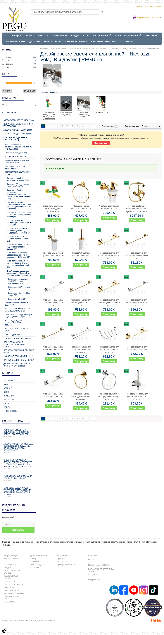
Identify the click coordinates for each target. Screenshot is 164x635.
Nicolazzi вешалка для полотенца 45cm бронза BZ (137, 256)
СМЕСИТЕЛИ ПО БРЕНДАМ (86, 48)
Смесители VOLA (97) (17, 299)
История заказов (64, 562)
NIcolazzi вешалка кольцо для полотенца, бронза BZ (81, 396)
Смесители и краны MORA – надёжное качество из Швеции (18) (19, 247)
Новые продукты (37, 565)
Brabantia (8, 396)
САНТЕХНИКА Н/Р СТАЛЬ (103, 41)
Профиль (61, 558)
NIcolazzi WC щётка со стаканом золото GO (81, 254)
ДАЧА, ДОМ (34, 41)
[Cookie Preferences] (4, 630)
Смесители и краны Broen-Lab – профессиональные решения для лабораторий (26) (18, 264)
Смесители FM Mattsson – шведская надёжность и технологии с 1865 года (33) (18, 255)
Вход (146, 6)
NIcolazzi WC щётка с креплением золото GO (53, 254)
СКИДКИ (75, 35)
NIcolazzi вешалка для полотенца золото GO (137, 348)
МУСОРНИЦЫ (126, 41)
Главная (43, 48)
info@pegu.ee (151, 542)
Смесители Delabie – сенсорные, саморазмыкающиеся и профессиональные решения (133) (19, 194)
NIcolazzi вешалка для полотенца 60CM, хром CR (136, 302)
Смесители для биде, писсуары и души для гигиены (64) (18, 316)
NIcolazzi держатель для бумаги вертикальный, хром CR (137, 396)
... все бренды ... (11, 411)
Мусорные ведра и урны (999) (18, 356)
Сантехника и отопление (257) (18, 360)
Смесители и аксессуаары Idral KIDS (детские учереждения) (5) (19, 281)
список (116, 126)
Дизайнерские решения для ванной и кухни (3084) (17, 365)
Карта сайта (35, 568)
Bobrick (7, 388)
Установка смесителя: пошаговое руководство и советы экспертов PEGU (19, 433)
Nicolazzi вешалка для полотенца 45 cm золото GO (109, 256)
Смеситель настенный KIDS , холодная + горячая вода (53, 209)
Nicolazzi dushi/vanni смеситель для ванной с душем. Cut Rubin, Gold (137, 209)
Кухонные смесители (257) (17, 338)
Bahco (6, 384)
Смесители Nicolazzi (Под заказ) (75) (19, 294)
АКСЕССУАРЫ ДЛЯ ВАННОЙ (97, 35)
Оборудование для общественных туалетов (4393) (16, 344)
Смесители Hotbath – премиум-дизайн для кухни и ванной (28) (19, 223)
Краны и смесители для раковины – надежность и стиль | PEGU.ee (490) (18, 147)
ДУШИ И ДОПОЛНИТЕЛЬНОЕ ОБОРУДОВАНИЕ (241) (18, 310)
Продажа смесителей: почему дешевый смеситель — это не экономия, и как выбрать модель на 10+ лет (19, 464)
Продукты (17, 35)
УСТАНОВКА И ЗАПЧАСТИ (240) (16, 330)
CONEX (6, 407)
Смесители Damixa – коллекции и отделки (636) (18, 179)
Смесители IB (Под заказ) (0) (19, 288)
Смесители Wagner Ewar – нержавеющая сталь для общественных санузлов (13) (19, 231)
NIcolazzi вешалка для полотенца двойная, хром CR (81, 349)
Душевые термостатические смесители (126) (17, 161)
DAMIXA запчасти (52, 41)
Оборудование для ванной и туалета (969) (18, 125)
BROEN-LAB (8, 400)
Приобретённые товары (67, 565)
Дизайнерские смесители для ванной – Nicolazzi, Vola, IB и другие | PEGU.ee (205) (19, 273)
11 (93, 126)
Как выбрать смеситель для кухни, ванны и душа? (19, 478)
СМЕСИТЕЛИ (151, 35)
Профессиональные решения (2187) (18, 351)
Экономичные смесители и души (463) (16, 304)
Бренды (33, 558)
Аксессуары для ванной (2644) (18, 120)
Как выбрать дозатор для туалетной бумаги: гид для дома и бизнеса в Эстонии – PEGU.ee (19, 492)
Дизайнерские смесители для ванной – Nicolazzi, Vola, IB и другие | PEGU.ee (129, 48)
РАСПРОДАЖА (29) (13, 335)
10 (87, 126)
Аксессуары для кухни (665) (17, 134)
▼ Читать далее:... (57, 168)
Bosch (6, 392)
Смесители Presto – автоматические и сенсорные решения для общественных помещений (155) (19, 205)
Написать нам (100, 143)
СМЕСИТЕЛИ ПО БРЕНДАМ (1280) (17, 173)
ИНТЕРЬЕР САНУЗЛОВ (76, 41)
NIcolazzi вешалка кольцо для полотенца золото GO (81, 209)
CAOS (6, 403)
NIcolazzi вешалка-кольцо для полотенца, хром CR (108, 396)
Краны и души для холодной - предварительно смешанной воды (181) (17, 323)
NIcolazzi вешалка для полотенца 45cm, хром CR (53, 302)
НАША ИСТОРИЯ (34, 35)
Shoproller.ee (156, 620)
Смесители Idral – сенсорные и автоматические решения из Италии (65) (19, 214)
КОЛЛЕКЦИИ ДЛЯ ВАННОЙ (128, 35)
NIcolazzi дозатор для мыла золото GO (109, 207)
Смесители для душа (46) (16, 153)
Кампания (34, 562)
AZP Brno (8, 381)
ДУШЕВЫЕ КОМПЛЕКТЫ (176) (18, 157)
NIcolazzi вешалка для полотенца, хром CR (53, 395)
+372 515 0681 (94, 574)
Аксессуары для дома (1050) (17, 130)
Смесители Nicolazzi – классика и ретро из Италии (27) (18, 239)
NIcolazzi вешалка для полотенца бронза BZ (53, 348)
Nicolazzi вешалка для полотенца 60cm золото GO (109, 302)
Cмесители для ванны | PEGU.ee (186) (15, 167)
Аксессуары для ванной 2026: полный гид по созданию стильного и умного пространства (19, 448)
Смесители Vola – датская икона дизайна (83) (18, 185)
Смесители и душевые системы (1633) (15, 139)
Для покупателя (59, 35)
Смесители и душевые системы (61, 48)
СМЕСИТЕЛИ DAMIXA (15, 41)
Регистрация (155, 6)
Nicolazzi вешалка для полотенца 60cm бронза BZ (81, 302)
